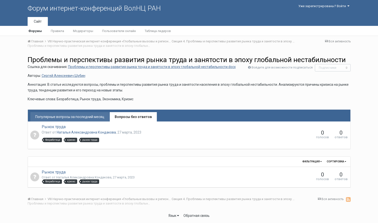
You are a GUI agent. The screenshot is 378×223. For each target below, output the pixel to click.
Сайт (38, 21)
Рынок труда (54, 126)
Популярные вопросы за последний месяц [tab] (69, 117)
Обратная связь (196, 216)
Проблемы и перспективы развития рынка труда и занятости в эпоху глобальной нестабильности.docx (152, 67)
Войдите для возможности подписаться (282, 67)
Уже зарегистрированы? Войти (323, 6)
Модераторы (83, 31)
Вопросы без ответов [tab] (133, 117)
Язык (173, 216)
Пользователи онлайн (119, 31)
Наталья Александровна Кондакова (86, 132)
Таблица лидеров (158, 31)
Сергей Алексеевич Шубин (63, 76)
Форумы (35, 31)
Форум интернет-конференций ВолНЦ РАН (94, 8)
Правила (57, 31)
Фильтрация (312, 161)
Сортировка (336, 161)
